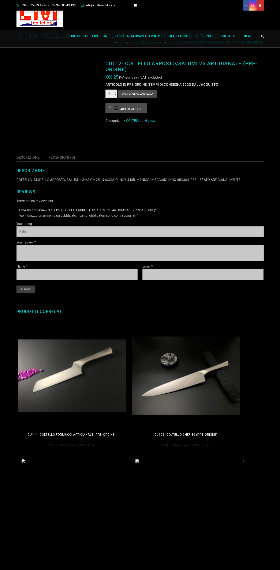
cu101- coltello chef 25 (234, 382)
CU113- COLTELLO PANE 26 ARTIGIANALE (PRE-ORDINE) (171, 383)
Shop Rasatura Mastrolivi (138, 39)
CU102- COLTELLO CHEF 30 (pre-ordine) (108, 383)
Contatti (227, 39)
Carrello (152, 506)
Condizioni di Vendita (99, 476)
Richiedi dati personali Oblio (104, 526)
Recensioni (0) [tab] (66, 157)
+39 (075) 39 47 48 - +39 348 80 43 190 (50, 5)
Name (21, 266)
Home (151, 476)
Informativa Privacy (98, 496)
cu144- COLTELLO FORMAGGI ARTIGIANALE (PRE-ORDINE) (45, 383)
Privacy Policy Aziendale (102, 535)
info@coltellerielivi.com (107, 5)
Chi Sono (203, 39)
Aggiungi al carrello (137, 93)
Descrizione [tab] (29, 157)
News (248, 39)
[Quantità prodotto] (111, 94)
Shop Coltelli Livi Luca (87, 39)
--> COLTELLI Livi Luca (138, 121)
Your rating (24, 224)
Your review (26, 242)
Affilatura (178, 39)
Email (147, 266)
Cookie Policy (94, 486)
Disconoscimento (97, 506)
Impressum (92, 516)
